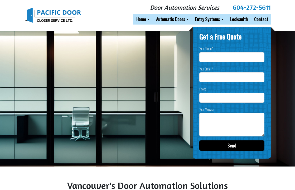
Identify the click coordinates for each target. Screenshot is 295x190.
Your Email (206, 69)
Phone (202, 89)
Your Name (206, 48)
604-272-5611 (252, 7)
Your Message (206, 109)
